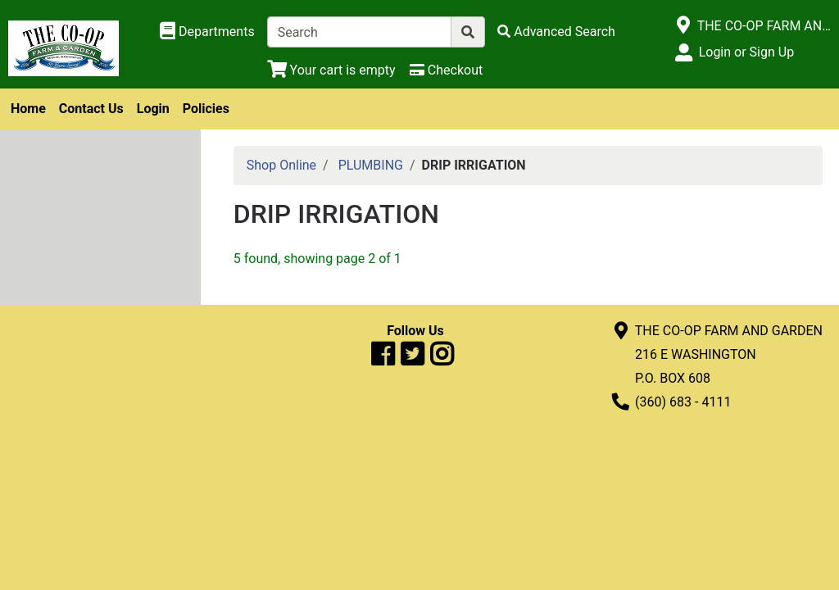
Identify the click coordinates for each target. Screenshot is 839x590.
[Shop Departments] (207, 32)
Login (153, 108)
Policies (206, 108)
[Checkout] (446, 70)
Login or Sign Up (746, 52)
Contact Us (91, 108)
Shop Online (281, 165)
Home (28, 108)
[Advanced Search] (556, 31)
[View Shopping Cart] (331, 70)
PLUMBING (370, 165)
